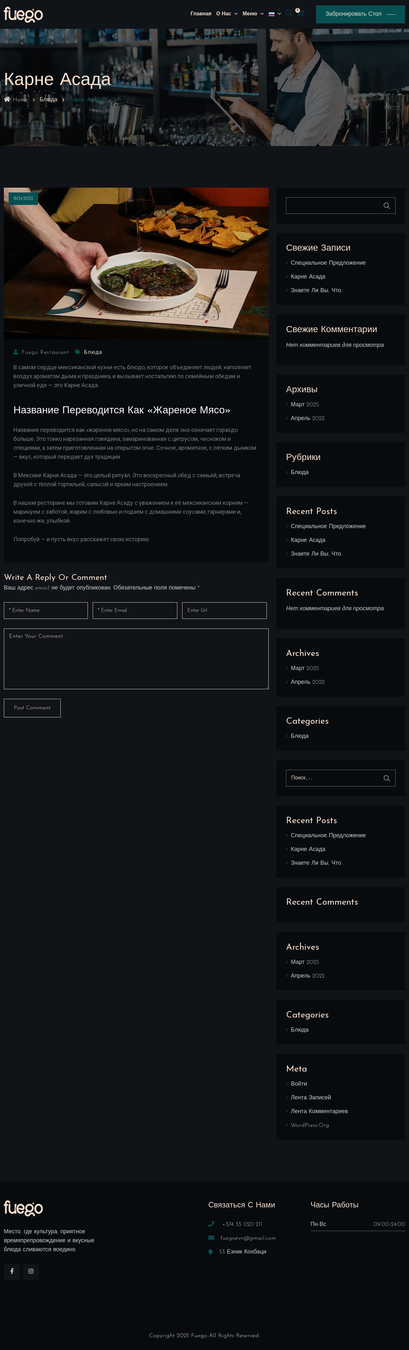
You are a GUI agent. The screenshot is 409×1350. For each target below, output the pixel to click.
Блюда (49, 100)
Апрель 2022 (308, 419)
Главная (201, 14)
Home (16, 100)
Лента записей (311, 1098)
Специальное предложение (328, 263)
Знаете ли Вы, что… (317, 291)
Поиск (387, 206)
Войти (299, 1084)
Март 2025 (305, 405)
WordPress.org (310, 1125)
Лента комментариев (319, 1112)
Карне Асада (308, 277)
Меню (250, 14)
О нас (223, 14)
